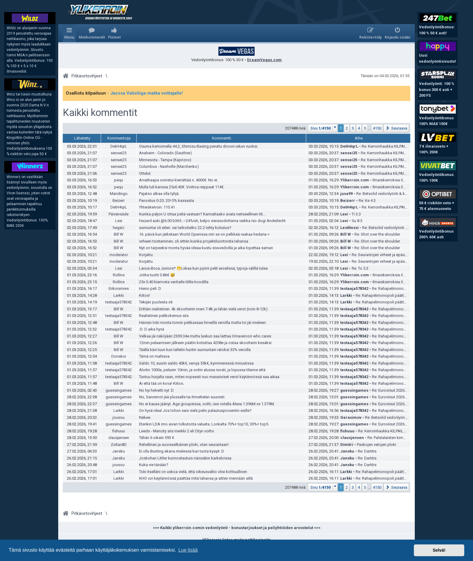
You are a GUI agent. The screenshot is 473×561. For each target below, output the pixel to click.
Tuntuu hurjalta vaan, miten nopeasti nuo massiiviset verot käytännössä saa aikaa (209, 377)
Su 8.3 (357, 220)
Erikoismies (119, 288)
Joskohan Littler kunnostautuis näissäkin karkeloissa (185, 458)
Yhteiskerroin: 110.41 (157, 207)
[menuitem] (92, 33)
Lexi (344, 214)
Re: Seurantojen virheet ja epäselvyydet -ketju (391, 254)
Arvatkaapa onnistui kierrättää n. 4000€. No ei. (178, 180)
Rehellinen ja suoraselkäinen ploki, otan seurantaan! (184, 444)
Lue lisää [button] (188, 550)
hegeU (118, 227)
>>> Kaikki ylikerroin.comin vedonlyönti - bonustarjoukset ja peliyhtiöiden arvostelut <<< (236, 527)
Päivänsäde (119, 214)
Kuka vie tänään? (153, 464)
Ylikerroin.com (354, 180)
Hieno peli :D (150, 288)
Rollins (119, 275)
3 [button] (353, 128)
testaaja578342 (354, 288)
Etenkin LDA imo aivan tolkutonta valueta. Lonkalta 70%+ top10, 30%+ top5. (204, 424)
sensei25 (118, 153)
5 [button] (365, 128)
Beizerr (119, 200)
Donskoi (118, 356)
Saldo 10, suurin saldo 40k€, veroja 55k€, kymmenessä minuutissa (196, 363)
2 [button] (347, 128)
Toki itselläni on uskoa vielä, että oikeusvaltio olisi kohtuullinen (193, 471)
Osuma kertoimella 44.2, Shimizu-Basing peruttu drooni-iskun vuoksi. (198, 146)
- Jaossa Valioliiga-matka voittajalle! (145, 93)
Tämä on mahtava (154, 356)
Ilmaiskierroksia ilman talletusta (400, 180)
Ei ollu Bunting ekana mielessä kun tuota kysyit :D (181, 451)
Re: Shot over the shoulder (377, 234)
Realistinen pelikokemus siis (164, 315)
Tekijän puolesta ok (156, 302)
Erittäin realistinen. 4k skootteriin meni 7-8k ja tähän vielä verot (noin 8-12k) (203, 309)
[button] (323, 128)
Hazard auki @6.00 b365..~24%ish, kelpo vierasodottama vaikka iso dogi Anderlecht (212, 220)
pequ (118, 180)
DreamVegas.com (264, 60)
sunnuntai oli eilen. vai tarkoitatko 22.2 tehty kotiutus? (185, 227)
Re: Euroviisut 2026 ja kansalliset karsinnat (408, 390)
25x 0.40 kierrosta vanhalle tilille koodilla (173, 282)
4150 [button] (377, 128)
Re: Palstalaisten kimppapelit (392, 437)
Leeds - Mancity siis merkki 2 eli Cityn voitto (176, 431)
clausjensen (118, 437)
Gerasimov (350, 417)
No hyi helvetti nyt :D (156, 390)
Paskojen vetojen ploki (376, 444)
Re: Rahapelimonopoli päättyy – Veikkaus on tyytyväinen (404, 295)
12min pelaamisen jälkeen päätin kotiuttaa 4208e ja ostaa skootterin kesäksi (205, 342)
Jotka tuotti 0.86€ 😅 (157, 275)
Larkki (118, 295)
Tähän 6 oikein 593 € (156, 437)
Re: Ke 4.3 (367, 200)
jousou (119, 417)
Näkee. (145, 417)
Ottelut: (145, 173)
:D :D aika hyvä (151, 329)
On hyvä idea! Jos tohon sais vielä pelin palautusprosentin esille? (195, 410)
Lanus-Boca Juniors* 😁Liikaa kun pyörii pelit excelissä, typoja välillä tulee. (203, 268)
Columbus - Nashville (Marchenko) (169, 166)
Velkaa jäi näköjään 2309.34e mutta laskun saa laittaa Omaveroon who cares (205, 336)
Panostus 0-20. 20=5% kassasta (166, 200)
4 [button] (359, 128)
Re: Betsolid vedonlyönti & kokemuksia (390, 193)
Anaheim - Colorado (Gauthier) (165, 153)
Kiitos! (144, 295)
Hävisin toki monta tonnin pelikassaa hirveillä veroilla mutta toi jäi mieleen (202, 322)
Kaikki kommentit (100, 112)
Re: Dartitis (367, 451)
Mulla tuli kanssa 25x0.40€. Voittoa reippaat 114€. (181, 187)
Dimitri (346, 444)
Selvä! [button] (439, 550)
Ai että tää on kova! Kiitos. (161, 383)
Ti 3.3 (356, 214)
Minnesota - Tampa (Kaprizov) (165, 160)
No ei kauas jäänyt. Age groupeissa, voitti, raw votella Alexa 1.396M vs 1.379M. (207, 404)
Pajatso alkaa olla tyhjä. (159, 193)
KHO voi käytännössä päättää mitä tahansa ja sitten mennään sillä (196, 478)
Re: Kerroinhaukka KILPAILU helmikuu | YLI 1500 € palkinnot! (409, 431)
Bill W (118, 234)
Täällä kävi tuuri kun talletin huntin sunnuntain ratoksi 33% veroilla (195, 349)
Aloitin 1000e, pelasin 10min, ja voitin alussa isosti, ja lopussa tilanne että (202, 370)
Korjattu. (146, 254)
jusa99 (346, 193)
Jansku (118, 451)
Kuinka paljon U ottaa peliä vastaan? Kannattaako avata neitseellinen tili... (202, 214)
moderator (119, 254)
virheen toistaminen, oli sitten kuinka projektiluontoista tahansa (193, 241)
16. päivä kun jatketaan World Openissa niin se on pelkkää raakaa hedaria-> (204, 234)
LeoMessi (349, 227)
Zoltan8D (119, 444)
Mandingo (119, 193)
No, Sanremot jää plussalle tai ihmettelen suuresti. (182, 397)
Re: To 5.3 (360, 268)
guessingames (119, 390)
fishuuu (118, 431)
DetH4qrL (118, 146)
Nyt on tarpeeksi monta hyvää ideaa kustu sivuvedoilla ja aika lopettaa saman (206, 248)
